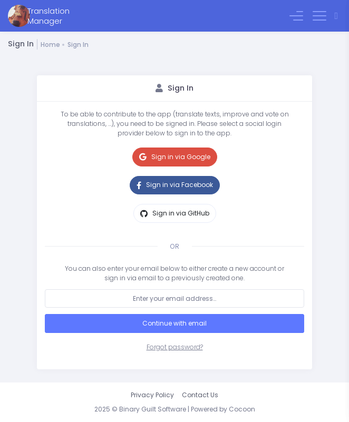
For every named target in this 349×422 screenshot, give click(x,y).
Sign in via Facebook (175, 184)
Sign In (78, 44)
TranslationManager (48, 15)
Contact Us (200, 394)
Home (50, 44)
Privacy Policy (152, 394)
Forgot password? (175, 346)
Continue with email (174, 323)
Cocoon (242, 409)
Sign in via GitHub (174, 213)
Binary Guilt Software (152, 409)
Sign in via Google (174, 156)
